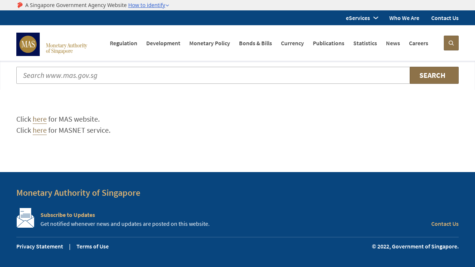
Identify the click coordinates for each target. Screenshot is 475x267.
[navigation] (269, 43)
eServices (358, 18)
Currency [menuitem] (292, 43)
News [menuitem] (393, 43)
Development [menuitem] (163, 43)
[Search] (451, 43)
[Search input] (237, 75)
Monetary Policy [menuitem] (209, 43)
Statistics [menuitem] (365, 43)
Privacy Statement (39, 246)
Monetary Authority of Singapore (78, 192)
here (40, 118)
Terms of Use (92, 246)
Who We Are (404, 18)
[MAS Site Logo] (52, 44)
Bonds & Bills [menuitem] (255, 43)
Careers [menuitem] (418, 43)
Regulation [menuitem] (123, 43)
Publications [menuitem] (328, 43)
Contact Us (445, 18)
